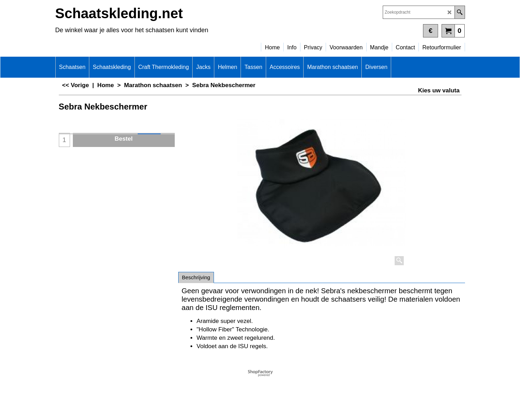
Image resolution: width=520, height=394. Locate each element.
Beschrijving (196, 277)
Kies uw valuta (439, 90)
